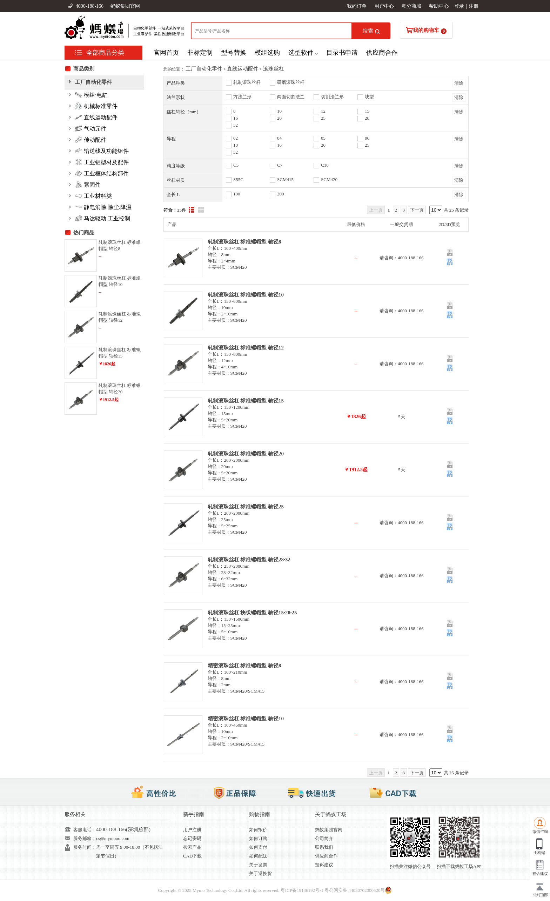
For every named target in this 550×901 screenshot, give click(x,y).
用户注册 (192, 829)
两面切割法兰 (290, 96)
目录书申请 (342, 52)
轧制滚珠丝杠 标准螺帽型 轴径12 (246, 348)
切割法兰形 (332, 96)
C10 (325, 165)
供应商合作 (382, 52)
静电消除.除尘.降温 (103, 207)
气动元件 (90, 128)
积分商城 (411, 6)
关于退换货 (260, 873)
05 (323, 138)
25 (323, 118)
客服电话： (84, 829)
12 (323, 111)
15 (367, 111)
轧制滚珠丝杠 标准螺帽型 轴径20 (246, 453)
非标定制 (200, 52)
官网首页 (166, 52)
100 (236, 193)
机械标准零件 (96, 105)
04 (279, 138)
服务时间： (84, 847)
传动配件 (90, 139)
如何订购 (258, 838)
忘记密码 (192, 838)
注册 (473, 6)
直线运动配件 (243, 69)
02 (235, 138)
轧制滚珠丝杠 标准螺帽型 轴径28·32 (249, 559)
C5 (236, 165)
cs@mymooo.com (112, 838)
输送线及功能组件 (102, 150)
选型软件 (301, 52)
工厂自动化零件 (204, 69)
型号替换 (233, 52)
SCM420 (329, 179)
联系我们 (324, 847)
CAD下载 (192, 856)
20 (279, 118)
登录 (459, 6)
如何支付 (258, 847)
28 (367, 118)
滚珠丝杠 (273, 69)
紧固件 (88, 184)
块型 (369, 96)
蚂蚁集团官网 (125, 6)
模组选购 (267, 52)
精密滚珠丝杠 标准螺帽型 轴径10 (246, 718)
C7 (279, 165)
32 (235, 125)
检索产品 (192, 847)
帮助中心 (439, 6)
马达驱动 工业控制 (102, 218)
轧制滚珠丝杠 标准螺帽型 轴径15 (246, 400)
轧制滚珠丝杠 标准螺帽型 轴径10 (246, 295)
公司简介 (324, 838)
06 (367, 138)
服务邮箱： (84, 838)
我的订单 (357, 6)
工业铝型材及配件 (102, 162)
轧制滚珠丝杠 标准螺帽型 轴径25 (246, 506)
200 (280, 193)
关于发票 (258, 864)
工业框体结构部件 (102, 173)
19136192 (306, 890)
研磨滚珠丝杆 (290, 82)
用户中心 (384, 6)
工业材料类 (93, 195)
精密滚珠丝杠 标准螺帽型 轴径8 (244, 665)
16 (235, 118)
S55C (238, 179)
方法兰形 (242, 96)
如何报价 (258, 829)
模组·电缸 (91, 94)
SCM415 (285, 179)
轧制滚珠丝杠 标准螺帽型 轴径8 (244, 242)
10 (279, 111)
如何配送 (258, 856)
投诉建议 (324, 864)
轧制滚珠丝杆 (247, 82)
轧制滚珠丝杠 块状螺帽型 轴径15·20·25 (252, 612)
